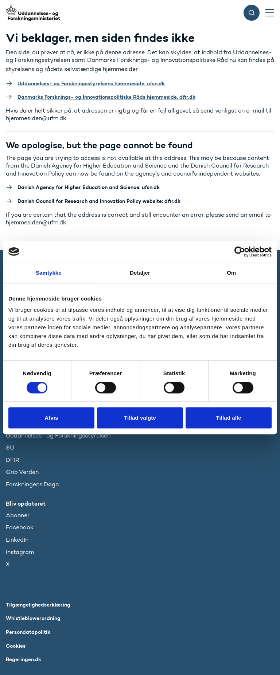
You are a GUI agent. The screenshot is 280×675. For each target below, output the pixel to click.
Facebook (20, 527)
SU (10, 447)
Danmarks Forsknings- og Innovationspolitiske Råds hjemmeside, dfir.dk (106, 97)
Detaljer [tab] (140, 273)
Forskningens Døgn (32, 484)
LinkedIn (17, 539)
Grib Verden (22, 471)
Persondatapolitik (28, 632)
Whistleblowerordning (33, 618)
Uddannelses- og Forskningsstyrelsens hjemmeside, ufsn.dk (91, 83)
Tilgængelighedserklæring (38, 604)
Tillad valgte (140, 418)
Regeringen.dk (23, 659)
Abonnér (18, 515)
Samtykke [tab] (49, 273)
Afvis (51, 418)
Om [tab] (231, 273)
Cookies (16, 646)
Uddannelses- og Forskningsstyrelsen (58, 435)
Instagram (20, 552)
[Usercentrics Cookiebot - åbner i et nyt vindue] (240, 251)
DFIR (12, 459)
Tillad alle (228, 418)
